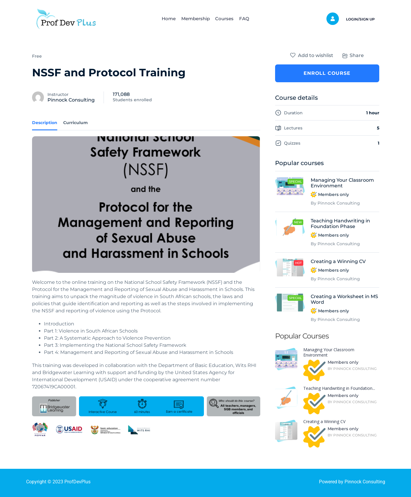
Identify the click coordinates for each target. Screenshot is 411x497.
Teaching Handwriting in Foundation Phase (340, 223)
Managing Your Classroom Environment (342, 183)
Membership (194, 18)
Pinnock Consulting (71, 100)
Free (37, 56)
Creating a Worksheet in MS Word (344, 299)
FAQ (249, 18)
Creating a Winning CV (338, 261)
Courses (226, 18)
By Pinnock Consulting (335, 203)
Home (164, 18)
